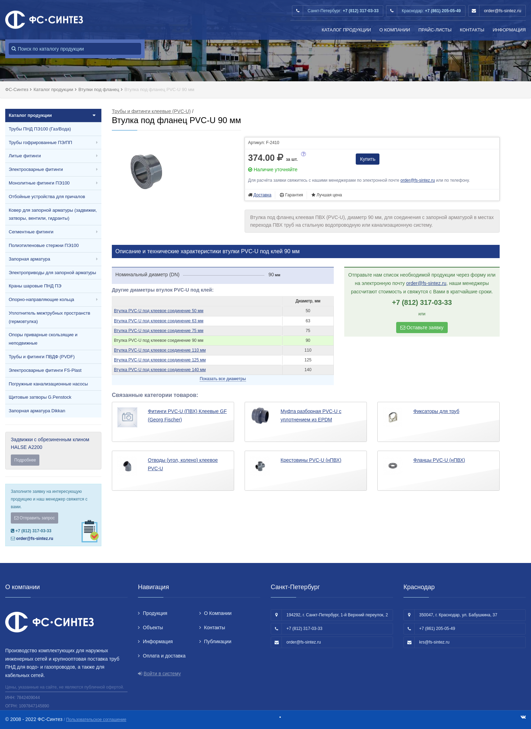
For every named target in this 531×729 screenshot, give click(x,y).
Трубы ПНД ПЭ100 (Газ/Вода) (40, 128)
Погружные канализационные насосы (48, 383)
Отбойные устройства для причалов (47, 196)
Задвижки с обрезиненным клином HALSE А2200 (53, 451)
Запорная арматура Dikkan (37, 410)
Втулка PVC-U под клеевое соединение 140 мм (160, 369)
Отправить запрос (34, 518)
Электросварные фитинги (36, 169)
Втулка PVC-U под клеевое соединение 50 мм (158, 310)
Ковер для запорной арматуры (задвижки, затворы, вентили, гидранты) (53, 214)
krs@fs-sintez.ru (434, 642)
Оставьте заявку (422, 327)
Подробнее (25, 460)
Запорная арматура (29, 259)
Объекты (153, 627)
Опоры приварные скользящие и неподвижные (43, 339)
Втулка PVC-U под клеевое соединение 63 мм (158, 320)
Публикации (217, 641)
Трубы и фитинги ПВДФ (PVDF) (42, 356)
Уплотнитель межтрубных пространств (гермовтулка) (49, 317)
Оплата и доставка (164, 656)
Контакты (472, 29)
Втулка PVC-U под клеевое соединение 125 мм (160, 360)
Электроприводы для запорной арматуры (52, 272)
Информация (509, 29)
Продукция (155, 613)
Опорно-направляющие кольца (41, 299)
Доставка (262, 195)
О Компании (394, 29)
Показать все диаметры (223, 378)
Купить (367, 159)
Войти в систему (162, 673)
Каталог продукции (346, 29)
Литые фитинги (25, 155)
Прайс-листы (435, 29)
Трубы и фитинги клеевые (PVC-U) (151, 111)
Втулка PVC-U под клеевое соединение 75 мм (158, 330)
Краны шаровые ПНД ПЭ (35, 285)
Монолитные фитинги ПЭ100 (39, 183)
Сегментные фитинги (31, 231)
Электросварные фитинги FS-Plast (45, 370)
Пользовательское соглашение (96, 719)
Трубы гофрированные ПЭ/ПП (40, 142)
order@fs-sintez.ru (502, 10)
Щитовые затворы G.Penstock (40, 397)
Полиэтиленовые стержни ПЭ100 (44, 245)
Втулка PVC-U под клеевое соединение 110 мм (160, 350)
